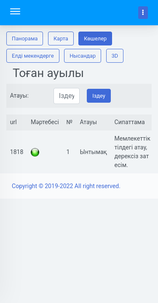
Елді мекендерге (33, 56)
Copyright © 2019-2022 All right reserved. (66, 186)
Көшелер (95, 38)
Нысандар (83, 56)
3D (115, 56)
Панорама (24, 38)
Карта (61, 38)
